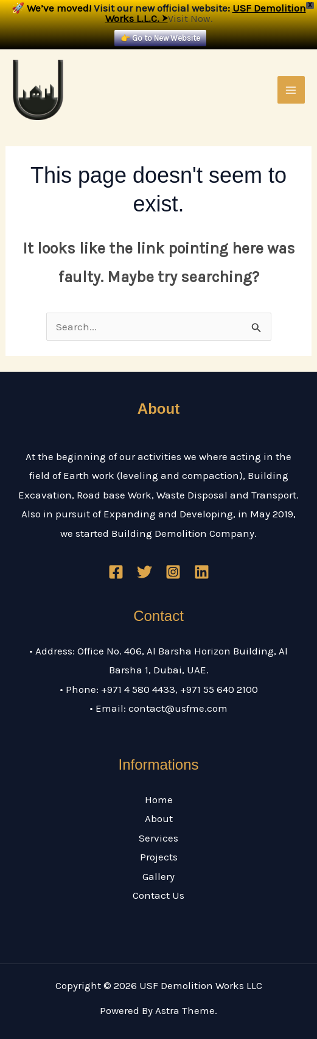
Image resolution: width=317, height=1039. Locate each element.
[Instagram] (173, 572)
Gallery (158, 876)
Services (158, 838)
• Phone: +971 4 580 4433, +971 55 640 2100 (159, 689)
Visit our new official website (161, 8)
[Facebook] (116, 572)
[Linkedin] (201, 572)
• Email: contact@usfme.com (158, 708)
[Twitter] (144, 572)
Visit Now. (190, 18)
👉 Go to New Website (160, 38)
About (159, 818)
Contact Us (158, 895)
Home (159, 799)
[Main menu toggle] (291, 90)
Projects (159, 857)
